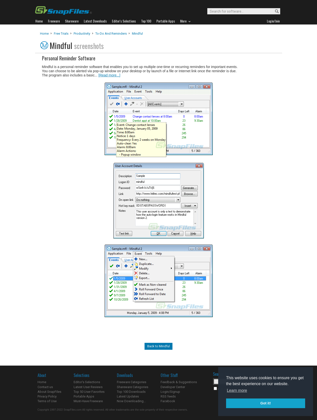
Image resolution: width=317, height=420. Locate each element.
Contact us (45, 387)
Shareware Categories (132, 387)
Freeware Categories (131, 382)
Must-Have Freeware (88, 401)
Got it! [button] (265, 403)
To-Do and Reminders (111, 33)
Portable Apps (84, 396)
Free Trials (61, 33)
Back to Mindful (158, 346)
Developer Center (173, 387)
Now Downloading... (131, 401)
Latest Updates (128, 396)
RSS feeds (168, 396)
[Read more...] (109, 75)
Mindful (137, 33)
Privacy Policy (47, 396)
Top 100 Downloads (131, 392)
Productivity (82, 33)
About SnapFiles (49, 392)
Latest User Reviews (88, 387)
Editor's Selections (87, 382)
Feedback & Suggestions (179, 382)
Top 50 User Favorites (89, 392)
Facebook (168, 401)
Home (44, 33)
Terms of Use (47, 401)
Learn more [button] (237, 390)
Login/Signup (170, 392)
